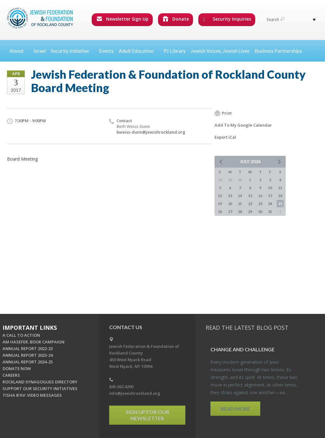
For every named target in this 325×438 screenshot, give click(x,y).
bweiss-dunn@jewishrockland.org (150, 132)
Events (106, 51)
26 (220, 211)
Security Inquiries (227, 19)
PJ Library (175, 51)
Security (72, 51)
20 (230, 204)
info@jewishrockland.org (134, 393)
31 (270, 211)
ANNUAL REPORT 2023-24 (28, 355)
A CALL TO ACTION (21, 335)
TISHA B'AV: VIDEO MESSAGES (32, 395)
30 (260, 211)
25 (280, 204)
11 (280, 188)
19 (220, 204)
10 (270, 188)
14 (240, 196)
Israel (40, 51)
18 (280, 196)
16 (260, 196)
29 (250, 211)
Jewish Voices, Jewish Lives (220, 51)
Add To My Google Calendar (243, 125)
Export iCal (225, 137)
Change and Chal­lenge (242, 349)
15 (250, 196)
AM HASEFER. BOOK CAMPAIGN (33, 342)
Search (275, 19)
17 (270, 196)
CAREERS (11, 375)
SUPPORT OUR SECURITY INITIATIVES (40, 388)
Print (223, 113)
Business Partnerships (278, 51)
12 (220, 196)
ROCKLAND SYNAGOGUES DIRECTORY (40, 382)
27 (230, 211)
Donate (176, 19)
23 (260, 204)
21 (240, 204)
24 (270, 204)
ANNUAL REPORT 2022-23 (28, 348)
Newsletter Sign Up (122, 19)
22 (250, 204)
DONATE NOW (17, 368)
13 (230, 196)
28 (240, 211)
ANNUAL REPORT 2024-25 (28, 362)
